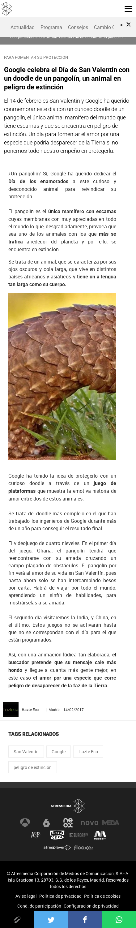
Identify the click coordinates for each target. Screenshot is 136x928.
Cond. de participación (39, 906)
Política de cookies (102, 896)
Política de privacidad (60, 896)
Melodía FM (100, 835)
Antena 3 (25, 822)
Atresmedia (68, 806)
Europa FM (79, 835)
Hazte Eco (88, 751)
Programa (51, 27)
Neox (68, 822)
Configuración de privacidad (91, 906)
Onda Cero (57, 835)
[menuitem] (22, 27)
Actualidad (23, 27)
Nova (89, 822)
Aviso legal (26, 896)
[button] (126, 8)
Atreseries (36, 835)
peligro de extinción (33, 767)
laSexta (46, 822)
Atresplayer (57, 847)
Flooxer (83, 847)
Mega (111, 822)
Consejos (78, 27)
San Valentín (26, 751)
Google (59, 751)
